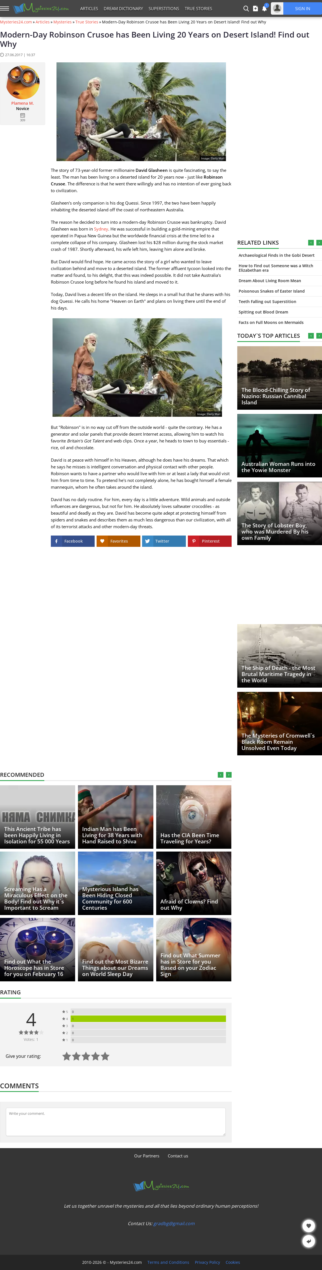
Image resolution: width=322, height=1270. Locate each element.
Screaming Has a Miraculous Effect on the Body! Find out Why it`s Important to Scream (36, 898)
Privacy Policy (207, 1262)
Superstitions (164, 8)
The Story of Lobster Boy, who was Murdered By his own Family (275, 531)
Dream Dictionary (123, 8)
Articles (89, 8)
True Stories (198, 8)
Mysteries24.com (16, 22)
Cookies (233, 1262)
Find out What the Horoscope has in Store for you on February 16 (34, 968)
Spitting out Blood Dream (263, 312)
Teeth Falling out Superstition (267, 301)
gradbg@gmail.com (174, 1223)
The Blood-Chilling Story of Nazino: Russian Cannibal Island (276, 396)
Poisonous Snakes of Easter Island (272, 291)
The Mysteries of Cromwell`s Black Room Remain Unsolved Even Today (278, 742)
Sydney (101, 229)
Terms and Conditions (168, 1262)
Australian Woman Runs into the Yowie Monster (279, 467)
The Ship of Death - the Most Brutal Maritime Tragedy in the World (279, 674)
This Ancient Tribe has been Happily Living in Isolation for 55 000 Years (37, 835)
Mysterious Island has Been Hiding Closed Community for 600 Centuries (110, 898)
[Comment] (116, 1122)
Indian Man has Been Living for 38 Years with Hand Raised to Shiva (112, 835)
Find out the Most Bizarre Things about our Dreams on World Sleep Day (115, 968)
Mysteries (62, 22)
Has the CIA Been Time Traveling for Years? (189, 838)
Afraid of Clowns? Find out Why (189, 904)
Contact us (178, 1156)
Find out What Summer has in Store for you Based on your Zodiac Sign (190, 965)
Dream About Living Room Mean (270, 280)
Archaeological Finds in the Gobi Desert (277, 255)
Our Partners (146, 1156)
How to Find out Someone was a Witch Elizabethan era (276, 268)
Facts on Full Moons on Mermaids (271, 322)
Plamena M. (22, 103)
